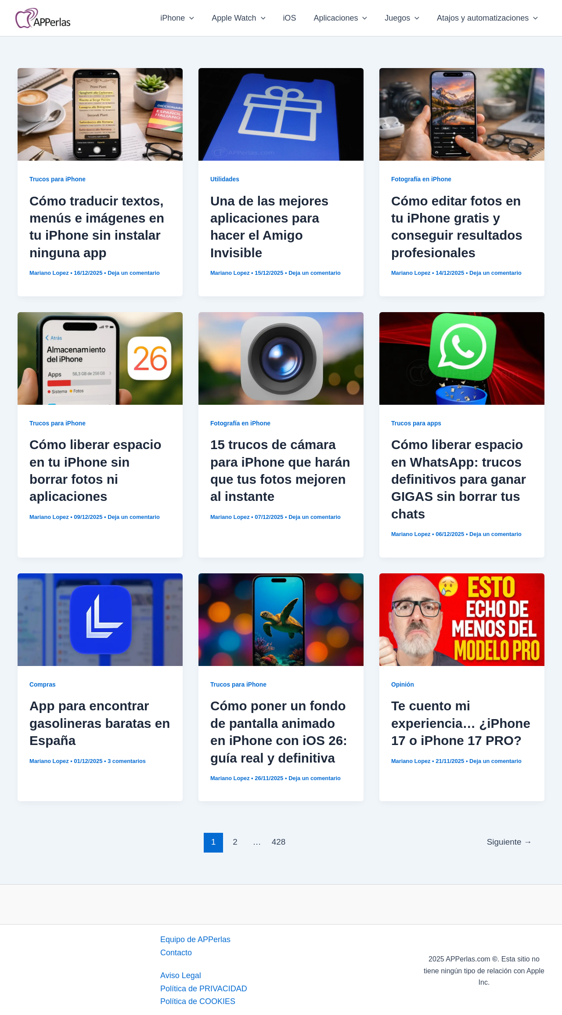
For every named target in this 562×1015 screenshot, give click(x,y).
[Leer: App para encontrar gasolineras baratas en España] (100, 617)
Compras (42, 682)
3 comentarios (127, 759)
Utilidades (225, 179)
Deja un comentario (135, 272)
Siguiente (509, 839)
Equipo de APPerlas (195, 937)
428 (278, 839)
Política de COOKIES (197, 999)
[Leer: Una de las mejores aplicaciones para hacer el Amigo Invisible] (281, 113)
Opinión (402, 682)
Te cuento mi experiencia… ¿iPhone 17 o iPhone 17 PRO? (462, 721)
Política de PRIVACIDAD (203, 986)
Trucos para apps (416, 422)
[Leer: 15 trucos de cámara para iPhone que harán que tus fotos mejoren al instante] (281, 357)
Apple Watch (246, 18)
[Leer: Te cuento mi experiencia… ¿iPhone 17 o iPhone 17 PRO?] (461, 617)
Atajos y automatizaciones (488, 18)
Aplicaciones (344, 18)
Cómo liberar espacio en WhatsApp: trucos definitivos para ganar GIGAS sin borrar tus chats (459, 478)
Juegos (404, 18)
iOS (295, 18)
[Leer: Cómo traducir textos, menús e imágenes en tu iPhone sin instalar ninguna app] (100, 113)
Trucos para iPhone (57, 179)
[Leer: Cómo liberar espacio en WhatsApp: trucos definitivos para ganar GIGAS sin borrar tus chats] (461, 357)
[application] (199, 18)
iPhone (187, 18)
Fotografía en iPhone (421, 179)
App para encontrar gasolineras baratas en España (91, 721)
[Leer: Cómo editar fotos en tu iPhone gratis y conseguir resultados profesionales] (461, 113)
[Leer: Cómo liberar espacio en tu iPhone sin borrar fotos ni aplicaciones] (100, 357)
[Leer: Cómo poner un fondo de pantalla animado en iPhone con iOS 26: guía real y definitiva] (281, 617)
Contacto (176, 950)
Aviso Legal (180, 973)
